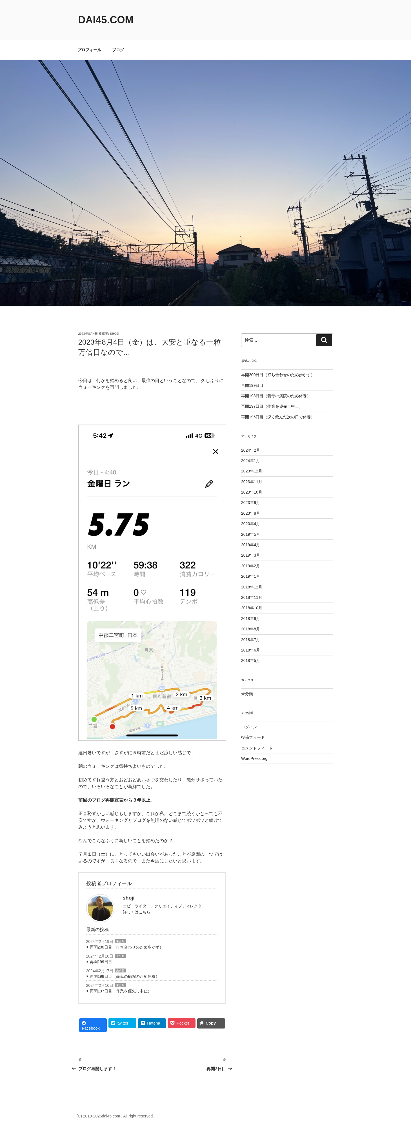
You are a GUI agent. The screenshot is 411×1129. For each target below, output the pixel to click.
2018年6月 (250, 650)
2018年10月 (251, 608)
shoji (114, 333)
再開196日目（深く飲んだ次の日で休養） (278, 417)
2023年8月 (250, 513)
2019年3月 (250, 555)
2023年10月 (251, 492)
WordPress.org (254, 758)
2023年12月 (251, 471)
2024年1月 (250, 460)
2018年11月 (251, 597)
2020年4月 (250, 523)
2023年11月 (251, 481)
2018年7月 (250, 639)
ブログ (118, 50)
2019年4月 (250, 545)
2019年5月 (250, 534)
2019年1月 (250, 576)
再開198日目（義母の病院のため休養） (124, 976)
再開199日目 (101, 962)
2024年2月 (250, 450)
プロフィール (89, 50)
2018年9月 (250, 618)
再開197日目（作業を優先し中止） (121, 991)
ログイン (249, 727)
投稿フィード (253, 737)
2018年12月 (251, 587)
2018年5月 (250, 660)
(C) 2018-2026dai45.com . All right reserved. (115, 1116)
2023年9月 (250, 502)
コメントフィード (257, 748)
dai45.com (106, 20)
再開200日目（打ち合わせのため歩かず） (126, 947)
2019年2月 (250, 566)
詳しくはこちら (136, 912)
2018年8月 (250, 629)
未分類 (120, 941)
